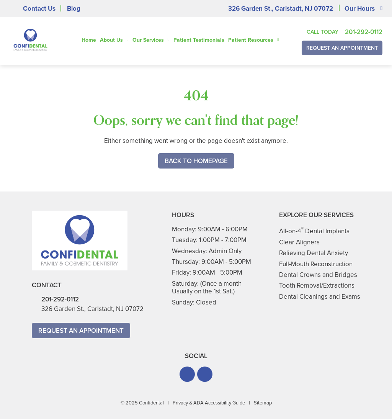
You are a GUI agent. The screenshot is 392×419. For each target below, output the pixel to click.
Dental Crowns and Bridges (318, 275)
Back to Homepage (196, 161)
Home (89, 40)
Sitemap (263, 402)
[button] (187, 374)
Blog (73, 8)
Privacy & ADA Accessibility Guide (209, 402)
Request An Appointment (342, 48)
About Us (111, 40)
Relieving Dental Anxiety (313, 253)
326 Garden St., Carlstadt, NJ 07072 (280, 8)
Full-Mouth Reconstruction (316, 264)
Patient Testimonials (198, 40)
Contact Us (39, 8)
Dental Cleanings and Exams (319, 296)
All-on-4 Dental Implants (314, 231)
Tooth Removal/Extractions (316, 285)
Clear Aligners (299, 242)
